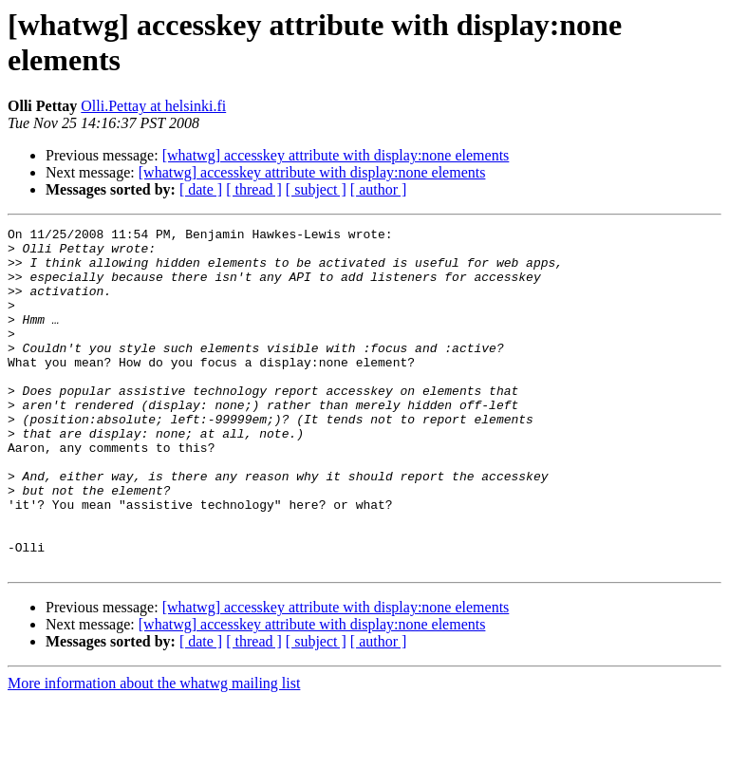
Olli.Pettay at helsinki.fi (153, 106)
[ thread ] (254, 189)
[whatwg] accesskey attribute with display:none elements (336, 155)
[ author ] (378, 189)
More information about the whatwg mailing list (154, 751)
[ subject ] (316, 189)
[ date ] (200, 189)
